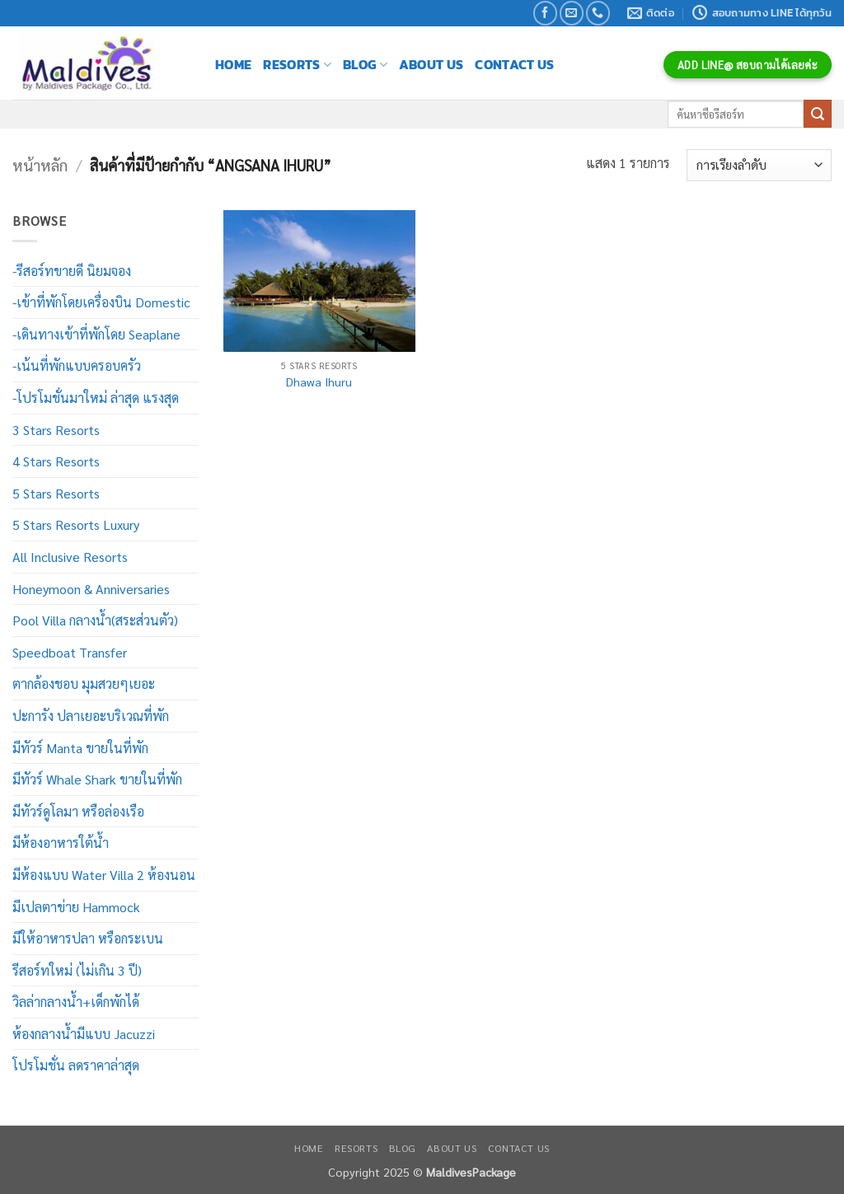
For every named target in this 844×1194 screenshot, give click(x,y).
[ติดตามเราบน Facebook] (545, 13)
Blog (365, 64)
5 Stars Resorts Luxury (75, 524)
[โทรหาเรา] (598, 13)
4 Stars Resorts (56, 461)
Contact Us (514, 64)
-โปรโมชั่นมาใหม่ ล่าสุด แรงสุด (95, 397)
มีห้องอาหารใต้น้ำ (60, 842)
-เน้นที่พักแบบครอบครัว (76, 365)
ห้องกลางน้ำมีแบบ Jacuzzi (83, 1033)
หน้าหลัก (40, 165)
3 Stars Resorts (56, 429)
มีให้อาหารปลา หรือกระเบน (87, 938)
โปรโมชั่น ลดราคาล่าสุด (75, 1065)
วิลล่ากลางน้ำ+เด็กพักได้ (75, 1001)
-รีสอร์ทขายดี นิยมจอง (71, 270)
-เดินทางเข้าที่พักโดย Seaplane (96, 334)
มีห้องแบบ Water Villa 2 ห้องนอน (103, 874)
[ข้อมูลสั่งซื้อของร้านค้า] (759, 165)
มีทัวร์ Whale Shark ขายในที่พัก (97, 779)
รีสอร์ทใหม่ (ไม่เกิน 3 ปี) (77, 970)
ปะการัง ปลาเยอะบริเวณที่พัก (90, 715)
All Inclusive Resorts (70, 556)
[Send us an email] (572, 13)
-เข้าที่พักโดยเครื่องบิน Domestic (101, 302)
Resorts (297, 64)
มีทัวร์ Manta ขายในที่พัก (80, 747)
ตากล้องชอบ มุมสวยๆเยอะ (83, 683)
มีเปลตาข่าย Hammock (76, 906)
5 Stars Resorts (56, 493)
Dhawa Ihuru (319, 381)
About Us (431, 64)
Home (233, 64)
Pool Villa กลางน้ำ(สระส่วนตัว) (95, 620)
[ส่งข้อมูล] (818, 114)
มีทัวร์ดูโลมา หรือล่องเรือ (78, 811)
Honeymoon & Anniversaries (91, 588)
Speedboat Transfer (69, 652)
